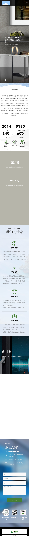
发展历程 (14, 146)
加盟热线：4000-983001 (15, 460)
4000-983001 (12, 451)
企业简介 (6, 146)
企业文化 (22, 146)
